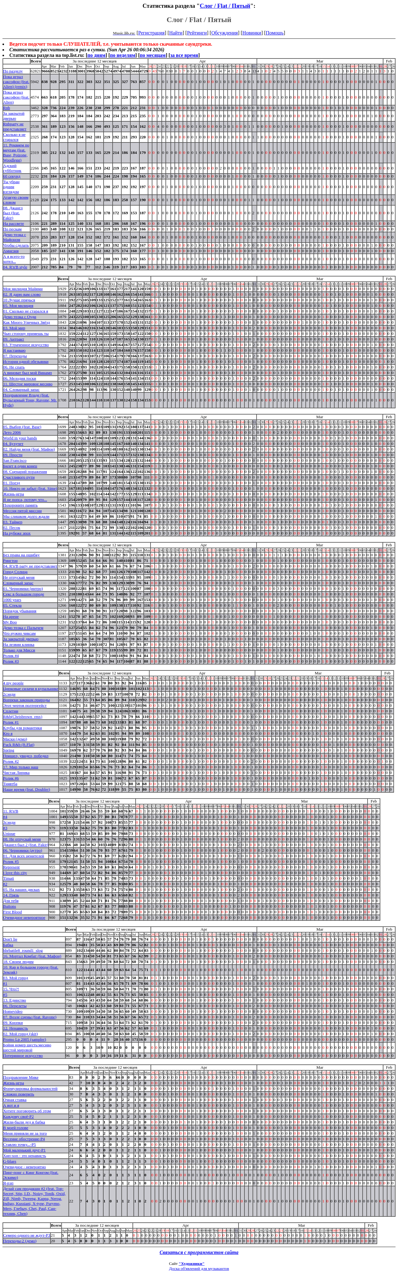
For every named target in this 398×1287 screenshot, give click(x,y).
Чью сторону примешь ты (26, 333)
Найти (176, 32)
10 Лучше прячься (19, 300)
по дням (96, 55)
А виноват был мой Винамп (27, 372)
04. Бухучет (13, 443)
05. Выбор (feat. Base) (22, 426)
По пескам (12, 229)
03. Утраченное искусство (26, 344)
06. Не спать (14, 367)
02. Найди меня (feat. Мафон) (29, 449)
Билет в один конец (20, 466)
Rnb (6, 107)
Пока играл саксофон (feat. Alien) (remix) (16, 81)
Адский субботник (12, 168)
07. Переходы (15, 356)
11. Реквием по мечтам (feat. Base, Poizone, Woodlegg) (16, 152)
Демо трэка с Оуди (19, 316)
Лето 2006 (12, 432)
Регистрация (151, 32)
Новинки (251, 32)
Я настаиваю (14, 350)
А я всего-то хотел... (14, 259)
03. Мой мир (14, 328)
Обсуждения (224, 32)
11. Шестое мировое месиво (28, 384)
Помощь (275, 32)
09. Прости (12, 454)
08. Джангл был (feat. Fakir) (13, 213)
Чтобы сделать (16, 245)
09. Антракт (13, 339)
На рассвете (13, 223)
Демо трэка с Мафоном (14, 237)
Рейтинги (197, 32)
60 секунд (12, 176)
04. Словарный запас (21, 389)
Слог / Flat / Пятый (225, 5)
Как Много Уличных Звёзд (26, 322)
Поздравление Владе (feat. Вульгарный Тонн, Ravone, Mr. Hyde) (30, 400)
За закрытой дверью (14, 116)
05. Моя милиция (18, 305)
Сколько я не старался (14, 137)
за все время (184, 55)
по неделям (122, 55)
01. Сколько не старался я (25, 311)
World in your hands (20, 438)
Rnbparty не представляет (14, 126)
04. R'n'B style (15, 267)
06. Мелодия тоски (19, 378)
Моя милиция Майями (23, 288)
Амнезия (11, 250)
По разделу (13, 71)
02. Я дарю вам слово (22, 294)
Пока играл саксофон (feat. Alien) (16, 97)
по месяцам (152, 55)
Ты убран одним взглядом (11, 186)
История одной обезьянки (26, 361)
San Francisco (14, 460)
